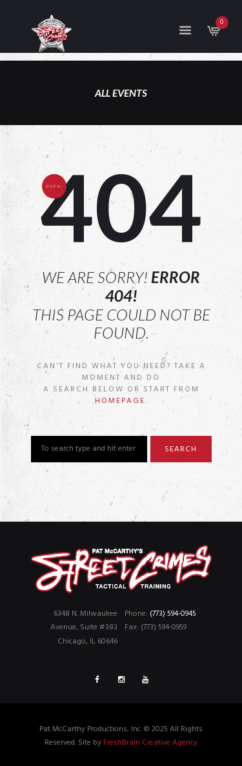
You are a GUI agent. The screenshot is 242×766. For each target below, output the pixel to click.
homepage (120, 401)
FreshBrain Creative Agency (150, 742)
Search (181, 449)
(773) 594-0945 (173, 613)
